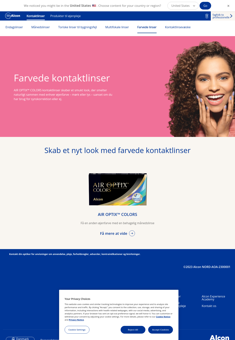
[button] (183, 6)
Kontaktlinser (36, 16)
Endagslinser (14, 27)
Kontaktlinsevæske (178, 27)
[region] (118, 315)
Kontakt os (209, 305)
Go (205, 6)
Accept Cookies (160, 329)
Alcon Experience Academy (213, 298)
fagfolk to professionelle (221, 16)
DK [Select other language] (206, 16)
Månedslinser (40, 27)
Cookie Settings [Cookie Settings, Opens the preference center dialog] (77, 329)
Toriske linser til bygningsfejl (77, 27)
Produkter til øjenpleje (65, 16)
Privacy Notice (76, 319)
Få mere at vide (114, 233)
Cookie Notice (163, 316)
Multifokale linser (117, 27)
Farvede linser (147, 27)
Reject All (133, 329)
